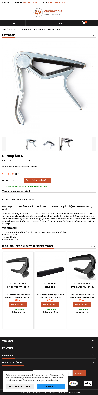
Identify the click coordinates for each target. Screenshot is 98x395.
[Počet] (13, 180)
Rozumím (51, 386)
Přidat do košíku (37, 180)
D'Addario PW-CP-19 (18, 287)
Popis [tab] (5, 199)
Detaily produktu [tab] (23, 199)
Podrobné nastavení (19, 386)
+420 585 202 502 (30, 2)
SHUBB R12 (50, 287)
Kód (4, 160)
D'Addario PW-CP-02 (82, 287)
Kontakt (5, 2)
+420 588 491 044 (56, 2)
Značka (21, 160)
